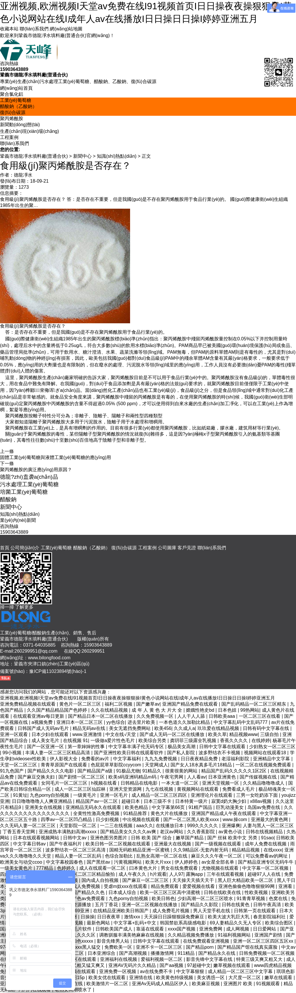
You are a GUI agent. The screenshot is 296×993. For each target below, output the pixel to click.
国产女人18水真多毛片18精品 (202, 764)
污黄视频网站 (128, 862)
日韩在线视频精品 (265, 831)
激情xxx (132, 916)
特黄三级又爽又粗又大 (260, 959)
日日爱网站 (265, 928)
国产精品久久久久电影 (51, 770)
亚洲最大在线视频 (173, 843)
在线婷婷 (260, 740)
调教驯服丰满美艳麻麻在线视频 (132, 935)
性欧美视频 (257, 892)
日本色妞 (228, 710)
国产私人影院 (181, 752)
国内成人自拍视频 (101, 880)
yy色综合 (115, 722)
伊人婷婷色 (187, 862)
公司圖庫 (167, 547)
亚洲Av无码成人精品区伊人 (160, 983)
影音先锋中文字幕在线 (210, 959)
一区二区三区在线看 (260, 716)
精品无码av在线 (89, 728)
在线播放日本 (170, 825)
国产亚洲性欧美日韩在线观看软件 (129, 752)
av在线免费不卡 (157, 971)
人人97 (176, 874)
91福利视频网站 (235, 935)
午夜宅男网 (172, 776)
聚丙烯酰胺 (11, 118)
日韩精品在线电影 (140, 783)
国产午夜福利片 (66, 843)
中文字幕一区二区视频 (266, 868)
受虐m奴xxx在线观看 (126, 886)
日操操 (88, 916)
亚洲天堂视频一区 (221, 783)
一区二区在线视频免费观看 (264, 764)
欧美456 (162, 728)
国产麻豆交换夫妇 (37, 776)
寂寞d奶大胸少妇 (229, 801)
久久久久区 (84, 935)
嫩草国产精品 (190, 837)
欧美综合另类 (152, 740)
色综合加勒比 (119, 855)
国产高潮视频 (133, 953)
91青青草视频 (251, 898)
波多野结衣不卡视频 (220, 752)
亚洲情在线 (141, 977)
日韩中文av (75, 837)
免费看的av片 (95, 758)
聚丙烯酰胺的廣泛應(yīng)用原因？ (36, 469)
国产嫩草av (148, 704)
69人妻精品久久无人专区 (236, 922)
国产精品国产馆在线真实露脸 (248, 947)
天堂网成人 (156, 764)
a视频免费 (43, 722)
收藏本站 (9, 28)
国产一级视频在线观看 (218, 843)
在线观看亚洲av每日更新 (39, 716)
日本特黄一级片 (192, 801)
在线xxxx (273, 849)
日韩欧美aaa (222, 716)
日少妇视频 (108, 819)
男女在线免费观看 (180, 868)
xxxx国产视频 (182, 928)
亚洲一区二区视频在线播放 (150, 904)
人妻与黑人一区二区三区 (268, 825)
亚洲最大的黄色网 (270, 819)
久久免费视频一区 (155, 716)
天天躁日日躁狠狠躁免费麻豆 (174, 916)
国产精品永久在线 (217, 953)
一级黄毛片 (85, 795)
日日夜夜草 (109, 916)
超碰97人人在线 (264, 874)
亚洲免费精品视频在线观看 (28, 704)
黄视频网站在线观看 (198, 789)
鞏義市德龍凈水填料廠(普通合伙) (34, 156)
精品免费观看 (165, 886)
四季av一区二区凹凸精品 (67, 819)
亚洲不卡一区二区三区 (159, 947)
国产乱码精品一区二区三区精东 (254, 704)
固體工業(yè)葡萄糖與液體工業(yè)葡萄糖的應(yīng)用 (55, 457)
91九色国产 (12, 770)
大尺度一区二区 (245, 977)
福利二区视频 (119, 704)
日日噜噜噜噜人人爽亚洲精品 (42, 801)
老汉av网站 (172, 831)
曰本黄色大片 (143, 868)
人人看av (196, 776)
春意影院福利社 (270, 916)
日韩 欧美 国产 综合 (152, 837)
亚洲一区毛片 (114, 795)
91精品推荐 (135, 813)
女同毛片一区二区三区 (64, 783)
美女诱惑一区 (211, 977)
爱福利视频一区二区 (162, 959)
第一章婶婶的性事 (87, 746)
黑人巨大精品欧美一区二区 (246, 880)
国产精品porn (200, 947)
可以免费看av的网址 (267, 855)
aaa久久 (144, 825)
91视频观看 (268, 983)
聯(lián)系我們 (34, 28)
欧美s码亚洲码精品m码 (133, 776)
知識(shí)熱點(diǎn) (116, 156)
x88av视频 (261, 801)
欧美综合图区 (279, 922)
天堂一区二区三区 (19, 764)
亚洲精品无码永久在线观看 (94, 807)
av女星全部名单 (218, 862)
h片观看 (158, 874)
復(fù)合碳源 (12, 112)
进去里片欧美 (141, 722)
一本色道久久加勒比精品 (185, 722)
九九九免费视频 (161, 758)
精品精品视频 (246, 849)
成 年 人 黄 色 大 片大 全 (158, 710)
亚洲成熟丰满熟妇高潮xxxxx (68, 831)
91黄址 (20, 795)
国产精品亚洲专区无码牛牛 (266, 862)
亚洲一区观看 (14, 734)
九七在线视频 (159, 789)
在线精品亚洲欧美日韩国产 (121, 910)
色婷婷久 (67, 868)
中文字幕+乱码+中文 (135, 922)
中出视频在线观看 (142, 819)
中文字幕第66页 (169, 807)
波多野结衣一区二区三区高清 (76, 849)
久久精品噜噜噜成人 (264, 783)
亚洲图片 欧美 (238, 983)
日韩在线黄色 (236, 904)
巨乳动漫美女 (230, 807)
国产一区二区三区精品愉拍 (87, 874)
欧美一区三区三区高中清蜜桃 (170, 892)
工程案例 (9, 137)
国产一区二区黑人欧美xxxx (191, 819)
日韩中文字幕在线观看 (223, 746)
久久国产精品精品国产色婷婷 (57, 710)
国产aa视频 (172, 965)
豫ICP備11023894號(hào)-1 (57, 671)
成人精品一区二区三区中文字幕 (241, 971)
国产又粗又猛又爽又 (84, 965)
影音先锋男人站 (113, 941)
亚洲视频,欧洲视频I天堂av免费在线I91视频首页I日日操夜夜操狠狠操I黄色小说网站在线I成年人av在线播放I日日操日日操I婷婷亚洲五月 (137, 697)
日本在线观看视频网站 (36, 837)
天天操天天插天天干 (193, 880)
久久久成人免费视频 (79, 886)
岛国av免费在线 (264, 807)
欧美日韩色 (163, 898)
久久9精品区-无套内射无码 (201, 849)
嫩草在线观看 (278, 977)
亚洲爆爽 (231, 825)
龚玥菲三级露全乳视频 (193, 740)
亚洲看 (285, 886)
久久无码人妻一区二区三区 (28, 825)
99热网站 (249, 710)
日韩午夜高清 (267, 904)
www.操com (235, 819)
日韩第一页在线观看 (255, 910)
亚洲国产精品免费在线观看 (190, 704)
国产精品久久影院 (200, 904)
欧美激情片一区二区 (107, 983)
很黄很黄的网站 (182, 770)
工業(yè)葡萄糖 (15, 100)
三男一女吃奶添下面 (257, 795)
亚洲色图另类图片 (109, 837)
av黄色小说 (231, 831)
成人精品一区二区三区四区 (160, 795)
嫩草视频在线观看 (232, 965)
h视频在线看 (104, 783)
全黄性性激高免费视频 (97, 813)
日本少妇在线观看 (51, 734)
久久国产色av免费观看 (82, 898)
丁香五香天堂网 (19, 831)
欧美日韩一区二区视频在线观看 (118, 843)
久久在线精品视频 (110, 710)
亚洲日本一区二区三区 (80, 722)
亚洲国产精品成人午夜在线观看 (224, 813)
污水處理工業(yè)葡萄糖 (29, 484)
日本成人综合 (122, 892)
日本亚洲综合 (102, 953)
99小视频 (13, 752)
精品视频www (243, 734)
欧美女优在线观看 (107, 977)
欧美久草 (217, 734)
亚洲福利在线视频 (119, 959)
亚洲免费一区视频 (118, 971)
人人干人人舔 (191, 716)
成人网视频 (238, 928)
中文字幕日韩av (30, 843)
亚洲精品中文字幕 (272, 758)
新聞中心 (82, 156)
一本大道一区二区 (180, 783)
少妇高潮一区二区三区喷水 (205, 898)
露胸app (195, 874)
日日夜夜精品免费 (200, 758)
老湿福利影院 (235, 758)
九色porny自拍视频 (50, 795)
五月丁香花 (107, 904)
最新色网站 (99, 922)
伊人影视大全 (64, 758)
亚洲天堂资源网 (126, 789)
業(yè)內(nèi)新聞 (18, 520)
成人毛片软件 (78, 928)
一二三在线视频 (117, 825)
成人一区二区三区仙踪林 (81, 789)
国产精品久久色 (89, 892)
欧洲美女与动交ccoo (21, 862)
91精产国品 (200, 807)
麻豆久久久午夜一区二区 (217, 855)
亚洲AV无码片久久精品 (132, 965)
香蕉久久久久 (234, 740)
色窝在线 (278, 898)
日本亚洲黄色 (222, 776)
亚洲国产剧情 (268, 935)
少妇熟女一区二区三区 (272, 746)
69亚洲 (82, 910)
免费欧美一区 (118, 947)
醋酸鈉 (8, 499)
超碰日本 (131, 801)
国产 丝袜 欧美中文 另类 (233, 837)
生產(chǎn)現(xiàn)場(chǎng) (29, 131)
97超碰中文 (199, 965)
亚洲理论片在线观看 (212, 795)
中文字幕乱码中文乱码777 (241, 722)
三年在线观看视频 (226, 874)
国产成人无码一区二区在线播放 (173, 734)
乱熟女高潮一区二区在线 (162, 855)
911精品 (186, 953)
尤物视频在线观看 (220, 868)
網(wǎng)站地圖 (66, 28)
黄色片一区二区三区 (80, 704)
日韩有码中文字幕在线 (266, 728)
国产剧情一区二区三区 (82, 776)
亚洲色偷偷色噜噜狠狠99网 (247, 886)
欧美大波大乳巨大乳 (229, 916)
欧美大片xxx (158, 862)
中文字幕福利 (127, 758)
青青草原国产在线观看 (64, 764)
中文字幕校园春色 (65, 862)
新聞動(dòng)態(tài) (20, 124)
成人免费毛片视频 (171, 910)
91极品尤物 (128, 770)
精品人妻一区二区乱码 (78, 855)
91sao (267, 837)
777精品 (45, 868)
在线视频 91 (75, 740)
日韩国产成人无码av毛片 (44, 728)
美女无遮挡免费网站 (130, 728)
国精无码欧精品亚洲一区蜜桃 (140, 849)
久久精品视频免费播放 (191, 935)
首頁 (4, 547)
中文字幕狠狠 (190, 971)
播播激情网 (163, 953)
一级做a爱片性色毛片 (113, 740)
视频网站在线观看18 (265, 752)
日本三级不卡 (158, 801)
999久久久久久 (203, 825)
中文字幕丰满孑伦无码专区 (136, 746)
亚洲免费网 (211, 928)
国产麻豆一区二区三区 (146, 880)
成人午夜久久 (133, 874)
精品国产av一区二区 (97, 801)
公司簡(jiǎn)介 (24, 547)
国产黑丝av (99, 862)
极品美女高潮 (182, 746)
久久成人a (184, 728)
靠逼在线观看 (150, 928)
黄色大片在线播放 (170, 813)
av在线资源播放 (75, 904)
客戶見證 (186, 547)
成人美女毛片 (46, 740)
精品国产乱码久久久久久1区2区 (234, 770)
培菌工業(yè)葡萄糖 (24, 492)
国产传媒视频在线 (259, 776)
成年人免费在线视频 (266, 843)
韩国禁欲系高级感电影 (183, 922)
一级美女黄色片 (17, 868)
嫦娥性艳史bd (200, 710)
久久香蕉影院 (201, 831)
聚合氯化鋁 (11, 94)
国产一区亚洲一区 (46, 746)
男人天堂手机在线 (212, 910)
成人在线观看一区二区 (103, 868)
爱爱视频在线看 (199, 886)
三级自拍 (270, 734)
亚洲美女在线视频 (44, 807)
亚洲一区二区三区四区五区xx (263, 941)
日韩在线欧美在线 (223, 892)
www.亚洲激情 (87, 734)
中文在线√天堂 (121, 734)
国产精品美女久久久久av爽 (128, 831)
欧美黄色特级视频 (175, 977)
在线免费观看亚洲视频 (206, 941)
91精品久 (152, 770)
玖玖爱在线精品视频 (218, 728)
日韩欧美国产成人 (114, 928)
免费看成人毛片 (239, 789)
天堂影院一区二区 (78, 825)
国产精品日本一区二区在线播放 (101, 716)
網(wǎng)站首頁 (16, 88)
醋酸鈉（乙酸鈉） (18, 106)
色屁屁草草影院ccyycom (117, 764)
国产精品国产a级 (95, 770)
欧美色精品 (137, 807)
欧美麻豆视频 (206, 983)
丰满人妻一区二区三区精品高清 (58, 752)
